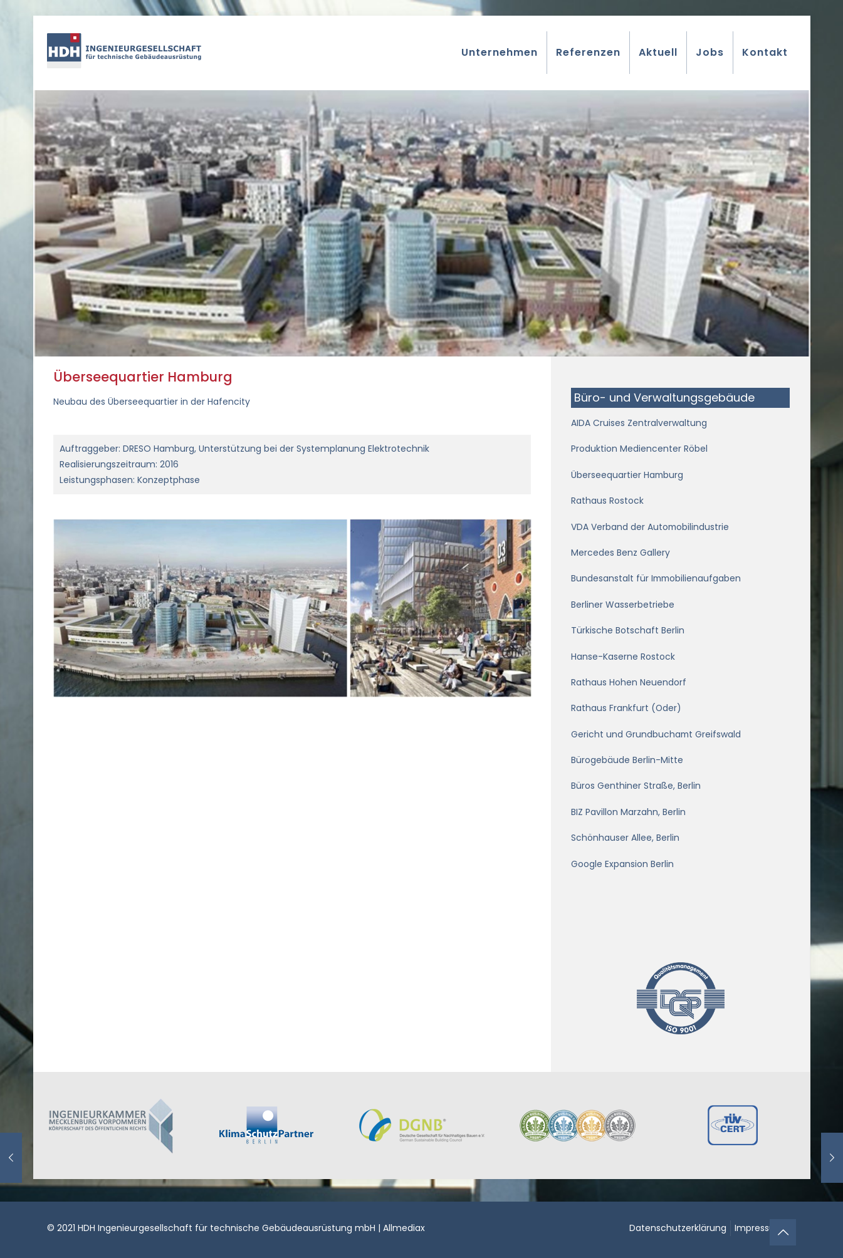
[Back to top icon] (783, 1232)
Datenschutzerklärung (677, 1228)
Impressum (759, 1228)
